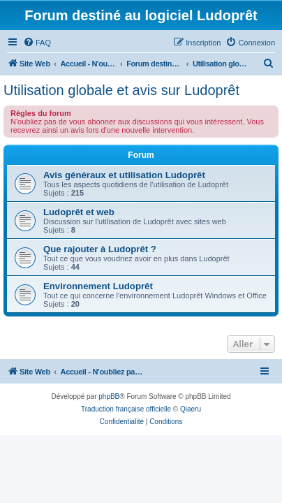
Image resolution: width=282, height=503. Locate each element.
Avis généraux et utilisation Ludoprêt (124, 175)
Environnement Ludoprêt (98, 286)
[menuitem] (37, 42)
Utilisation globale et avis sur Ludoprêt (121, 90)
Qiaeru (190, 409)
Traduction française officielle (126, 409)
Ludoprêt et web (78, 212)
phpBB (108, 396)
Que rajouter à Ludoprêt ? (99, 249)
